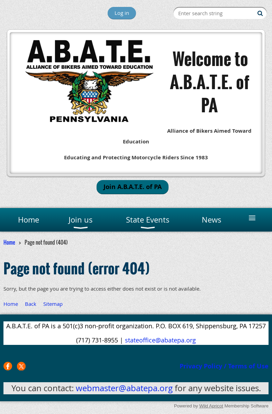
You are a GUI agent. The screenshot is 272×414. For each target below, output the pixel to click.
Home (9, 242)
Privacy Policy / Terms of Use (224, 366)
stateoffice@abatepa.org (160, 340)
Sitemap (53, 303)
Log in (122, 12)
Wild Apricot (211, 405)
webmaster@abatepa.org (124, 388)
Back (30, 303)
